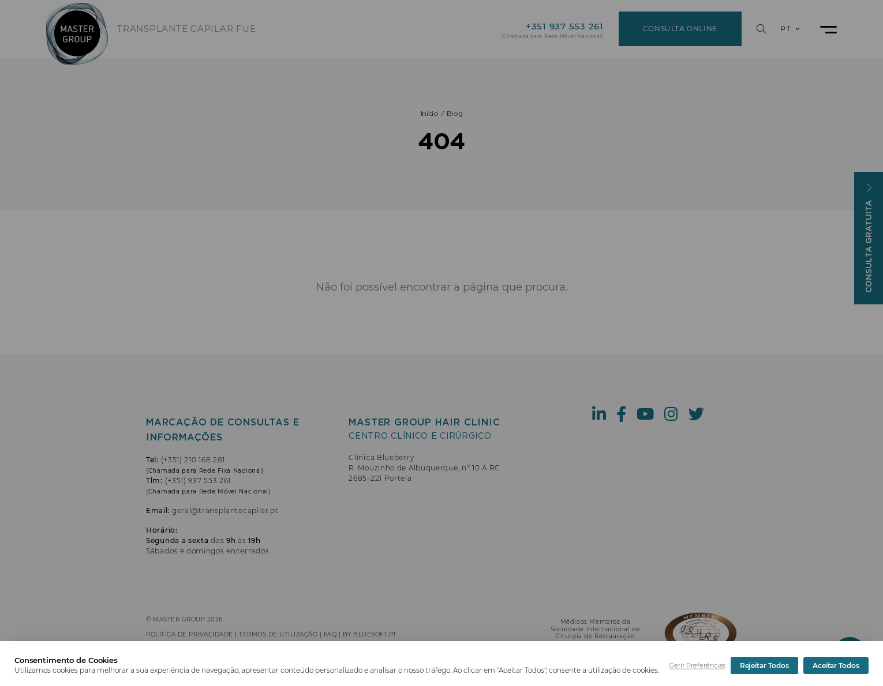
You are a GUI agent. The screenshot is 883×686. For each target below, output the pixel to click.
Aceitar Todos (836, 665)
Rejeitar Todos (764, 665)
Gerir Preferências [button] (697, 665)
